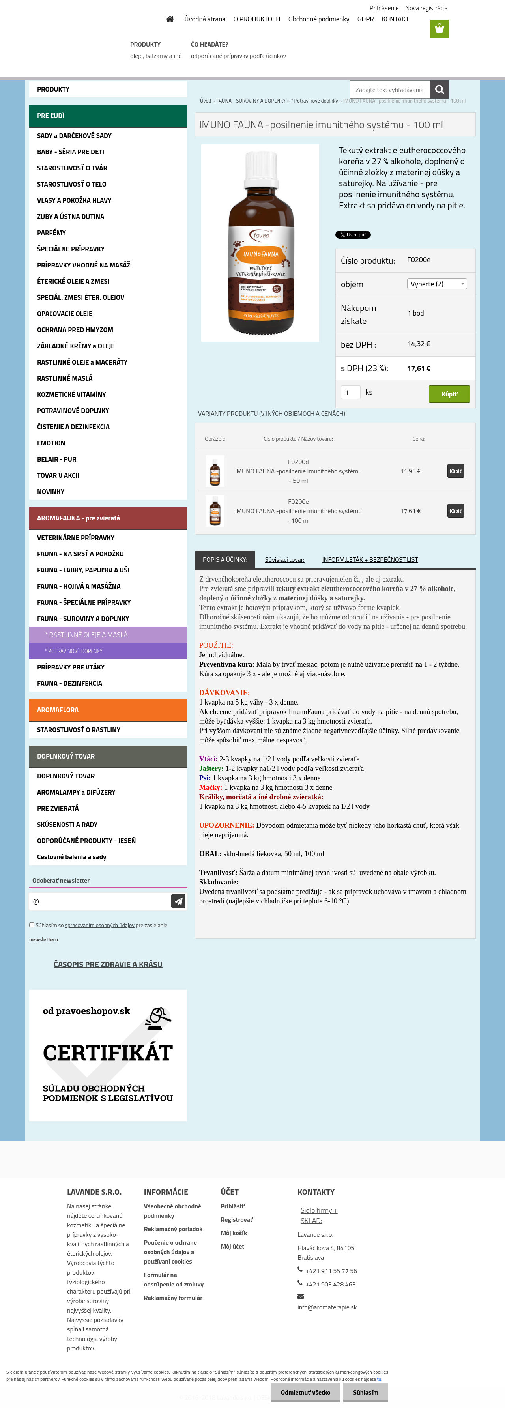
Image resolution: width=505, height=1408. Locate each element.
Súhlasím (365, 1392)
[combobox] (437, 283)
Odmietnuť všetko (305, 1392)
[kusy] (351, 392)
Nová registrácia (427, 8)
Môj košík (234, 1233)
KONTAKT (395, 19)
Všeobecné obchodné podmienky (173, 1210)
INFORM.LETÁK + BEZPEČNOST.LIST (370, 559)
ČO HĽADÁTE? (209, 44)
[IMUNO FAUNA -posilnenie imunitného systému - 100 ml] (260, 149)
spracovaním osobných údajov (100, 925)
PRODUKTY (145, 44)
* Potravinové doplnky (314, 101)
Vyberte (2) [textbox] (427, 284)
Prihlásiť (232, 1206)
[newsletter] (178, 901)
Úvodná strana (205, 19)
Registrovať (237, 1219)
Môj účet (232, 1246)
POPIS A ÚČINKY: (225, 559)
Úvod (205, 101)
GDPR (365, 19)
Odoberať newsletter (61, 880)
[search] (439, 89)
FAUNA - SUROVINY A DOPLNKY (251, 101)
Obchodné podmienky (319, 19)
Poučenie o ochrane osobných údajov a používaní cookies (170, 1252)
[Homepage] (166, 19)
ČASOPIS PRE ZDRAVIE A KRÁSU (108, 964)
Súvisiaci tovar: (285, 559)
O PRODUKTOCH (257, 19)
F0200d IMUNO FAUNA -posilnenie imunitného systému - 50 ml (298, 471)
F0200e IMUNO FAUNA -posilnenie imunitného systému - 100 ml (298, 511)
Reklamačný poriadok (173, 1229)
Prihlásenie (384, 8)
